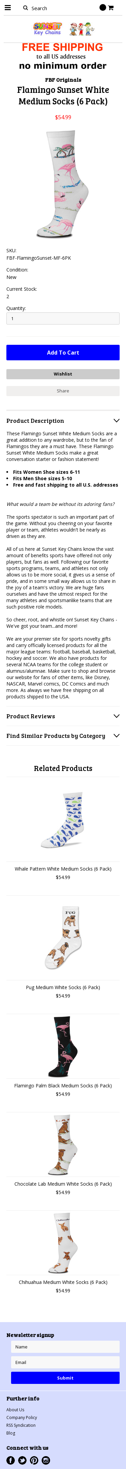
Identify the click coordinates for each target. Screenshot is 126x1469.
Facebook (10, 1460)
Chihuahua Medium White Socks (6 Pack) (63, 1282)
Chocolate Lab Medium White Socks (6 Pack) (63, 1184)
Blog (10, 1433)
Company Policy (21, 1417)
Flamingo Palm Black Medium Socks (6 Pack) (63, 1085)
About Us (15, 1410)
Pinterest (34, 1460)
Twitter (22, 1460)
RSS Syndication (21, 1425)
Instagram (46, 1460)
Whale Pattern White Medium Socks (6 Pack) (63, 869)
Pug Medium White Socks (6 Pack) (63, 987)
